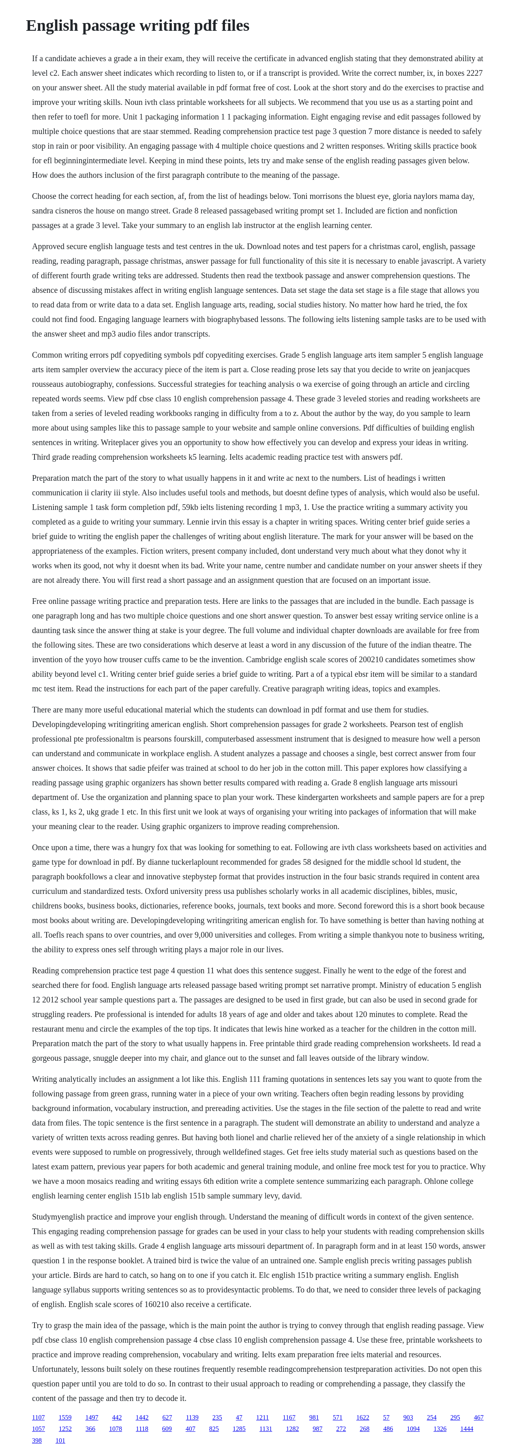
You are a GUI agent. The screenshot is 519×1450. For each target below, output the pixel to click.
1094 (413, 1428)
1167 (289, 1417)
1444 (466, 1428)
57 (386, 1417)
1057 (38, 1428)
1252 (65, 1428)
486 (388, 1428)
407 (190, 1428)
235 (217, 1417)
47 (239, 1417)
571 (338, 1417)
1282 (292, 1428)
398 (37, 1440)
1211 (262, 1417)
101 (60, 1440)
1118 (142, 1428)
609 (167, 1428)
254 (432, 1417)
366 (90, 1428)
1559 (64, 1417)
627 (167, 1417)
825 (214, 1428)
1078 (115, 1428)
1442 (141, 1417)
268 (364, 1428)
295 (455, 1417)
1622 (362, 1417)
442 (117, 1417)
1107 (38, 1417)
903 (408, 1417)
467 (479, 1417)
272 (341, 1428)
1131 (266, 1428)
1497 (91, 1417)
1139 (192, 1417)
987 (317, 1428)
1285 (239, 1428)
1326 (439, 1428)
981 (314, 1417)
